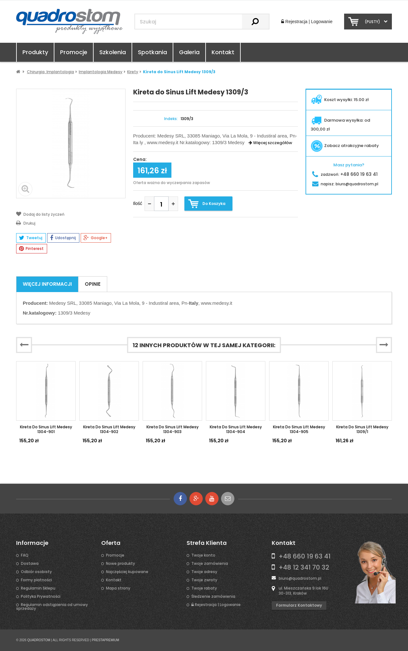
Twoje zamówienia (209, 563)
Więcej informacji (47, 284)
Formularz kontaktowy (299, 605)
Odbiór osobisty (36, 572)
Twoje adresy (204, 572)
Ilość (137, 203)
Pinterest (31, 249)
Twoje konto (203, 555)
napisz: (345, 184)
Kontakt (223, 52)
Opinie (93, 284)
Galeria (189, 52)
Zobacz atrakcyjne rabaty (345, 146)
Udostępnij (63, 238)
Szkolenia (112, 52)
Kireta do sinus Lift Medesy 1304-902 (109, 429)
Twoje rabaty (204, 588)
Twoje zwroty (204, 580)
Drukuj (25, 222)
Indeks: (171, 119)
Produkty (35, 52)
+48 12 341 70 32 (304, 567)
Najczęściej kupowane (127, 572)
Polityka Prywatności (40, 596)
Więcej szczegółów (270, 143)
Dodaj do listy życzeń (40, 213)
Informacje (32, 543)
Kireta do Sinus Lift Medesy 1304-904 (236, 429)
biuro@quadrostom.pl (300, 578)
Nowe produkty (120, 563)
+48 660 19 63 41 (305, 556)
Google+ (95, 238)
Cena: (140, 159)
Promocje (73, 52)
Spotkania (152, 52)
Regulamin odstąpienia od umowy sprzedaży (52, 606)
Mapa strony (118, 588)
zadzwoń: (345, 174)
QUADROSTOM (38, 640)
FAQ (24, 555)
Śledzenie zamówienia (213, 596)
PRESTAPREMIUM (105, 640)
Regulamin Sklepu (38, 588)
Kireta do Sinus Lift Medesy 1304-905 (299, 429)
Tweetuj (30, 238)
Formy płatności (36, 580)
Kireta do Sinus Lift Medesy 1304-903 (172, 429)
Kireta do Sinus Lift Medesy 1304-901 (46, 429)
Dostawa (30, 563)
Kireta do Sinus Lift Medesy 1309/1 (362, 429)
